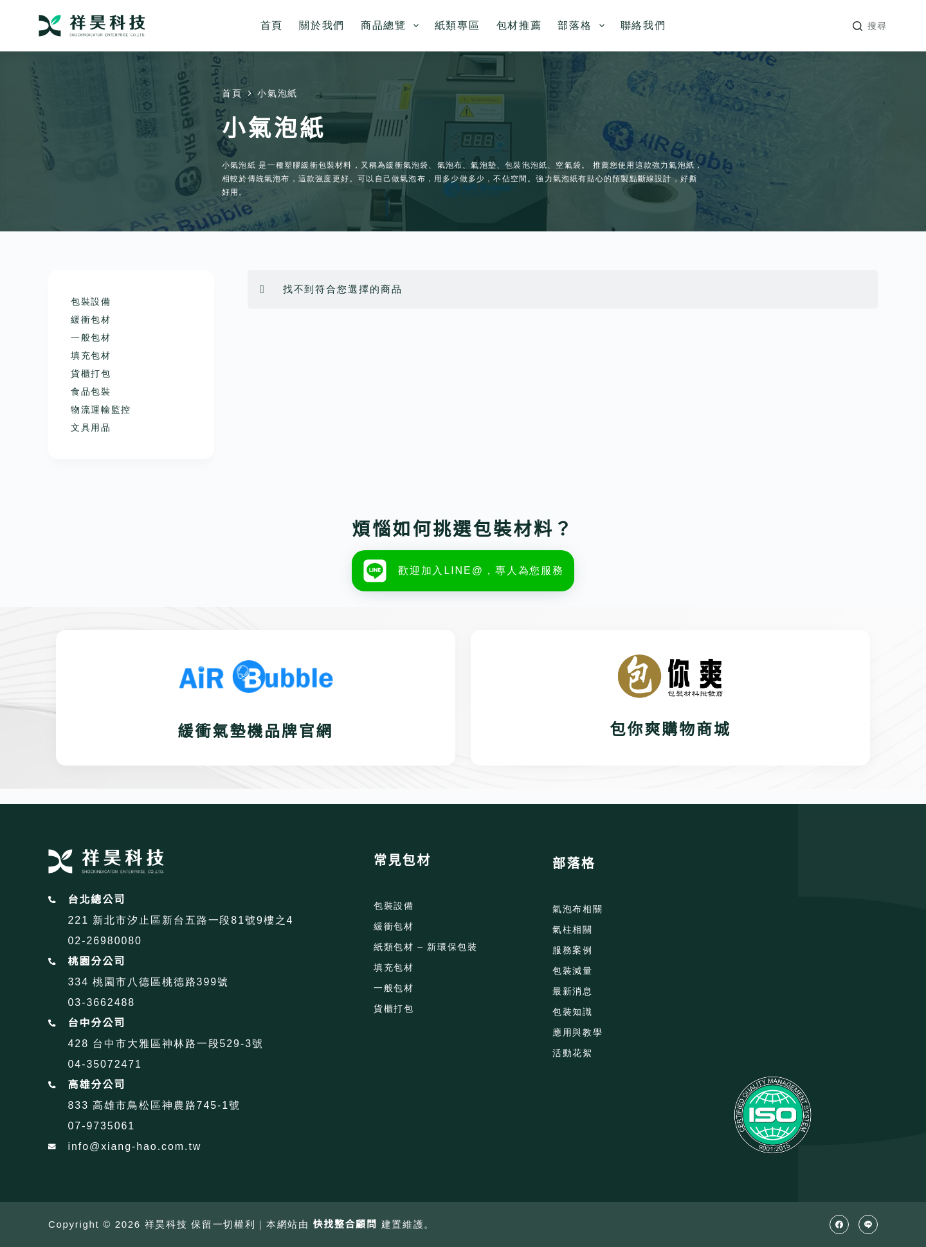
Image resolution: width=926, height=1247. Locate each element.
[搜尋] (870, 26)
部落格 (583, 25)
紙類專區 (457, 25)
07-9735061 (102, 1125)
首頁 (271, 25)
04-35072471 (105, 1064)
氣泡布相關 (577, 909)
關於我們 (322, 25)
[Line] (868, 1224)
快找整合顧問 (345, 1224)
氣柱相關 (572, 929)
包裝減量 (572, 970)
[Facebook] (839, 1224)
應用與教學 (577, 1032)
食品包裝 (91, 391)
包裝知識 (572, 1012)
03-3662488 (102, 1002)
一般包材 (91, 337)
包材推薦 (519, 25)
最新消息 (572, 991)
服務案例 (572, 950)
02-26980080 (105, 940)
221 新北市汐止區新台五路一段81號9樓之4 (181, 920)
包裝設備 (91, 301)
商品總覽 (392, 25)
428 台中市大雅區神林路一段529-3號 (166, 1043)
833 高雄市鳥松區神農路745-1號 (154, 1105)
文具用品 (91, 427)
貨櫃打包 (91, 373)
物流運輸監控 (101, 409)
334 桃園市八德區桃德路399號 (148, 981)
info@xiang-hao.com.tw (135, 1146)
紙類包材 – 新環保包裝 (426, 947)
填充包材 (91, 355)
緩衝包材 (91, 319)
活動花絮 (572, 1053)
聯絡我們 (643, 25)
